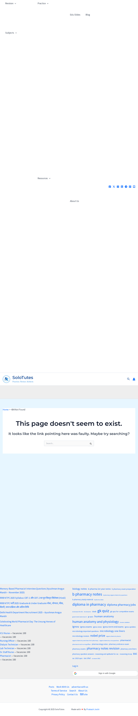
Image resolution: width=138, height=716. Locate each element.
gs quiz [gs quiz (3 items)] (90, 616)
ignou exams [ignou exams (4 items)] (86, 626)
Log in (75, 665)
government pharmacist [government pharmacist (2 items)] (79, 617)
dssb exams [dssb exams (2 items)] (87, 612)
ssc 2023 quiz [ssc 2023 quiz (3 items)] (77, 658)
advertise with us (80, 686)
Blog (87, 14)
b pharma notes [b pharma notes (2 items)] (99, 600)
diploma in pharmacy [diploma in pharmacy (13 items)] (89, 604)
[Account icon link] (134, 379)
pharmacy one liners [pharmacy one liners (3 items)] (129, 649)
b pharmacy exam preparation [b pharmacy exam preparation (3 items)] (124, 589)
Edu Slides (75, 14)
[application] (14, 3)
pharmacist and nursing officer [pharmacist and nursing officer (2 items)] (81, 644)
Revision (10, 3)
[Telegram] (126, 186)
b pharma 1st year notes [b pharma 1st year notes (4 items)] (99, 588)
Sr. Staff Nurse (7, 652)
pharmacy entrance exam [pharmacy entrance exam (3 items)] (119, 644)
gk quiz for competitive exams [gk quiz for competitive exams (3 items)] (122, 611)
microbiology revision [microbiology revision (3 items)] (80, 636)
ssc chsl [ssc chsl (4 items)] (87, 658)
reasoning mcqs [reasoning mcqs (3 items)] (126, 654)
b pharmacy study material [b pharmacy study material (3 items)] (82, 599)
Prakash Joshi (92, 709)
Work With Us (62, 686)
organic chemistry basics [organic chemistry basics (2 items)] (113, 636)
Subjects (10, 32)
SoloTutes (22, 377)
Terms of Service (59, 690)
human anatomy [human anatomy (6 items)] (104, 616)
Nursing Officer (7, 640)
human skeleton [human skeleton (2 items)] (125, 622)
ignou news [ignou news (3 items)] (97, 627)
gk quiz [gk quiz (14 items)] (103, 610)
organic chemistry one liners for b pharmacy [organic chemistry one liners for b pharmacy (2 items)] (85, 640)
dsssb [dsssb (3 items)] (94, 611)
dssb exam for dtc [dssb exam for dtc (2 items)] (77, 612)
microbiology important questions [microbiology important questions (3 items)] (85, 631)
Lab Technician (7, 648)
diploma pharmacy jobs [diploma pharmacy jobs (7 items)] (121, 604)
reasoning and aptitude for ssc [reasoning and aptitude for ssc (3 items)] (107, 654)
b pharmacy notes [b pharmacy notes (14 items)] (87, 594)
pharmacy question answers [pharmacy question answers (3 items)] (83, 654)
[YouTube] (134, 186)
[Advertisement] (69, 392)
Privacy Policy (58, 694)
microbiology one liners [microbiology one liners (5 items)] (112, 631)
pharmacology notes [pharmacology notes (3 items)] (100, 644)
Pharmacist (5, 655)
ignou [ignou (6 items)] (75, 626)
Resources (43, 178)
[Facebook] (110, 186)
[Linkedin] (122, 186)
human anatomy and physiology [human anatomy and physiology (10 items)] (95, 621)
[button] (128, 379)
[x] (114, 186)
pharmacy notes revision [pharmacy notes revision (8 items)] (103, 648)
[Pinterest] (130, 186)
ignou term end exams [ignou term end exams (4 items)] (113, 626)
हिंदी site (84, 694)
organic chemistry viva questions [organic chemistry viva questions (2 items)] (109, 640)
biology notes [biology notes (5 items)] (79, 588)
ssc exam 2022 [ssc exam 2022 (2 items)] (96, 658)
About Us (74, 201)
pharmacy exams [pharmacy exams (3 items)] (79, 649)
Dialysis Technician (9, 644)
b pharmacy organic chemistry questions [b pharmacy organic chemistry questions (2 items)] (115, 595)
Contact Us (72, 694)
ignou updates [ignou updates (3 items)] (130, 627)
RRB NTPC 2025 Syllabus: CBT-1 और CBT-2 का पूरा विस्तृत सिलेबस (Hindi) (33, 597)
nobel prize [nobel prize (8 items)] (97, 636)
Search (72, 690)
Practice (42, 3)
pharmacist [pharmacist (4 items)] (125, 640)
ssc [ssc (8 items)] (135, 653)
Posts (51, 686)
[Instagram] (118, 186)
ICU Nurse (5, 633)
